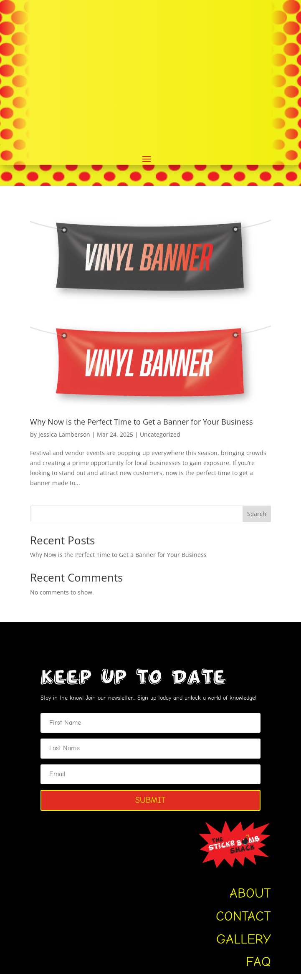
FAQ (258, 823)
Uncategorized (160, 296)
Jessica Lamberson (64, 296)
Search (256, 375)
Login (207, 912)
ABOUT (250, 755)
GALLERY (243, 800)
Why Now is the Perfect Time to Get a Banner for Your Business (141, 283)
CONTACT (243, 777)
